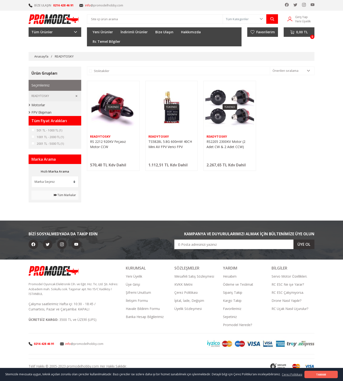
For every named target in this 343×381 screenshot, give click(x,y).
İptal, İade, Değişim (189, 301)
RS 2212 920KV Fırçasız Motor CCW (108, 144)
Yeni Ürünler (103, 32)
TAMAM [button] (321, 374)
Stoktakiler (101, 71)
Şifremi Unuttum (138, 293)
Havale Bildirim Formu (143, 309)
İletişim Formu (137, 301)
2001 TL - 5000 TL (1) (50, 144)
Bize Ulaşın (164, 32)
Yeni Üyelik (134, 277)
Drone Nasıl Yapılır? (286, 301)
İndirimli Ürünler (134, 32)
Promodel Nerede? (237, 325)
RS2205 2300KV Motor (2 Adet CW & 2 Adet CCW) (226, 144)
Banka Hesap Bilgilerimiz (145, 317)
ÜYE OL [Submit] (304, 244)
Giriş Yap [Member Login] (301, 17)
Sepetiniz (230, 317)
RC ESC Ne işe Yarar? (288, 285)
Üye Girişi (133, 285)
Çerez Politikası (186, 293)
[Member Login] (290, 19)
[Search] (155, 19)
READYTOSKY (64, 56)
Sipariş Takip (232, 293)
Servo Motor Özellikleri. (289, 277)
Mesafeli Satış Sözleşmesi (194, 277)
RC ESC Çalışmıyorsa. (288, 293)
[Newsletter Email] (244, 245)
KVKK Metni (183, 285)
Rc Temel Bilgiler (106, 41)
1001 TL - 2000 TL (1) (50, 137)
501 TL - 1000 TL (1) (49, 130)
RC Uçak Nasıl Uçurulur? (290, 309)
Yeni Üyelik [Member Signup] (303, 21)
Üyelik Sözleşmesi (188, 309)
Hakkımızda (191, 32)
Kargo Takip (232, 301)
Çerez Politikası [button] (292, 374)
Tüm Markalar (65, 195)
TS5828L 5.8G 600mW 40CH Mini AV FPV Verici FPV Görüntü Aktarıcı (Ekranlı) (170, 144)
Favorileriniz (232, 309)
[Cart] (299, 32)
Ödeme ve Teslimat (238, 285)
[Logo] (54, 19)
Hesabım (230, 277)
